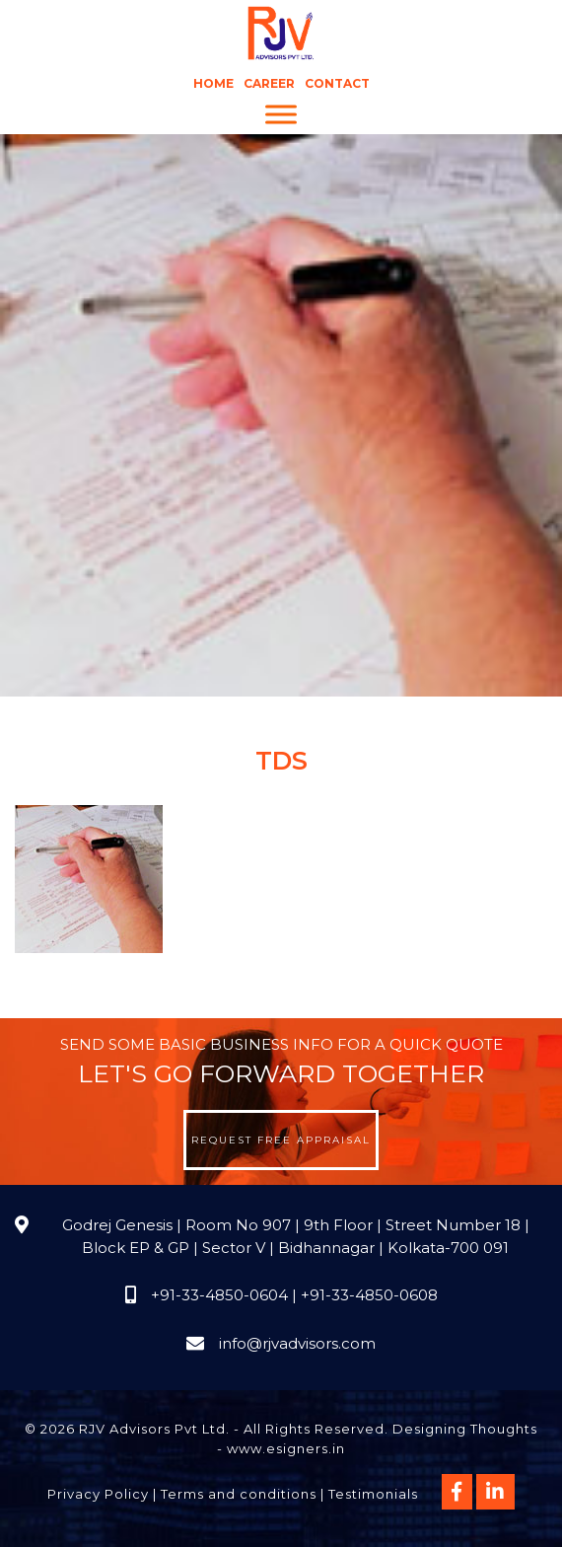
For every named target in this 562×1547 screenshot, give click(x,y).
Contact (337, 83)
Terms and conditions (238, 1494)
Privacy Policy (98, 1494)
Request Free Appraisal (281, 1140)
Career (269, 83)
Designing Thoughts (464, 1428)
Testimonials (373, 1494)
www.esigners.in (286, 1448)
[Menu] (281, 115)
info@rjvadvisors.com (297, 1343)
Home (213, 83)
